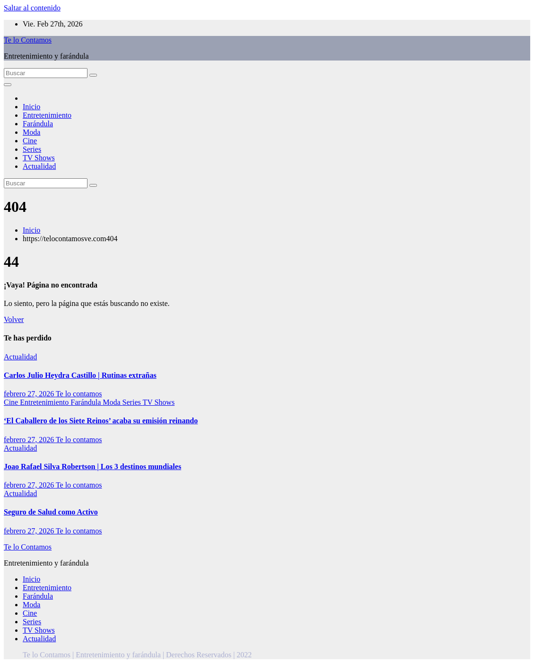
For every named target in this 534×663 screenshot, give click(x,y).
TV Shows (39, 158)
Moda (31, 132)
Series (32, 149)
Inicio (31, 107)
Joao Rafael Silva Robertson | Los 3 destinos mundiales (92, 466)
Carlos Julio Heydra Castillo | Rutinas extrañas (80, 375)
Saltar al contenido (32, 8)
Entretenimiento (47, 115)
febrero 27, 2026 (30, 394)
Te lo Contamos (28, 40)
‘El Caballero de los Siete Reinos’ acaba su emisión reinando (101, 421)
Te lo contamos (79, 394)
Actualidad (39, 166)
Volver (14, 319)
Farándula (38, 124)
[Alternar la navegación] (7, 84)
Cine (30, 141)
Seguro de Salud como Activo (51, 512)
